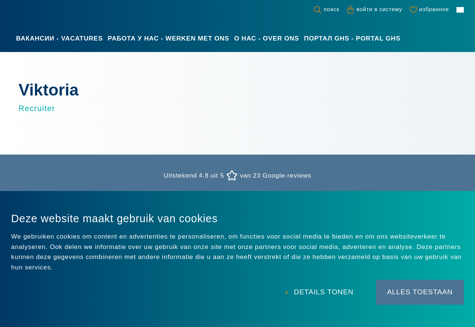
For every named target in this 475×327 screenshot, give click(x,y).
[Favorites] (429, 10)
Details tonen (324, 292)
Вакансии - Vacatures (59, 38)
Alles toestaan (420, 292)
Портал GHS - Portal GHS (352, 38)
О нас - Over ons (266, 38)
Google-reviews (286, 175)
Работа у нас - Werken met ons (168, 38)
